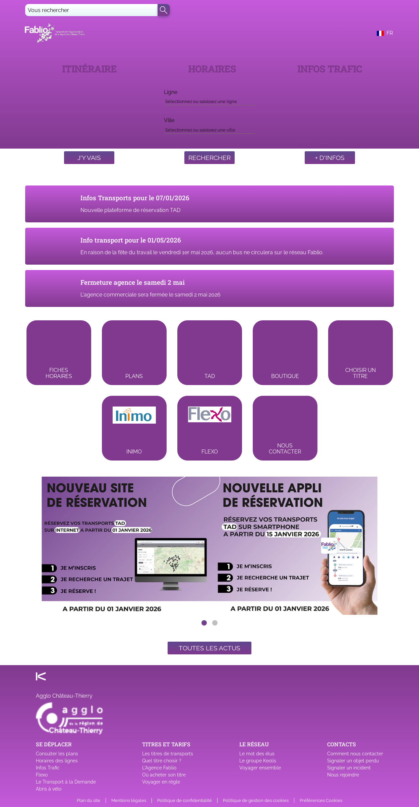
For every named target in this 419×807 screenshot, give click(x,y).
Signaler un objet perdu (353, 760)
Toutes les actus (209, 648)
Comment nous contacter (355, 753)
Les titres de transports (167, 753)
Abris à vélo (48, 789)
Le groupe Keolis (257, 760)
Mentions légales (128, 800)
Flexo (42, 774)
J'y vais (89, 157)
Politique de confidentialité (184, 800)
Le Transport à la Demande (66, 782)
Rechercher (209, 157)
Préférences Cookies (321, 800)
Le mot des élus (257, 753)
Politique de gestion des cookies (256, 800)
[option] (209, 546)
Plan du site (88, 800)
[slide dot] (204, 623)
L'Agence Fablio (159, 767)
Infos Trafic (48, 767)
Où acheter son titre (164, 774)
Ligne (170, 92)
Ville (169, 120)
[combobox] (209, 100)
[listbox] (209, 546)
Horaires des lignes (57, 760)
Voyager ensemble (260, 767)
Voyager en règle (161, 782)
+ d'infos (330, 157)
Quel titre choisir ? (161, 760)
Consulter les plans (57, 753)
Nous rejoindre (343, 774)
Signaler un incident (349, 767)
